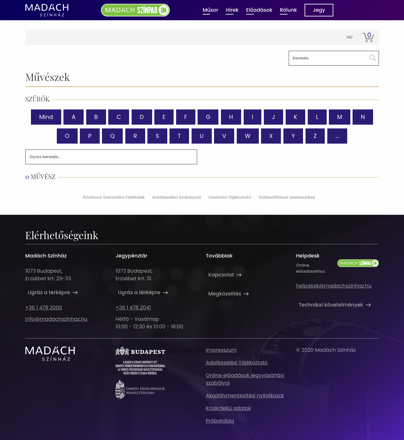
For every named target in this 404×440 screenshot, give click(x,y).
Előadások (259, 10)
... (337, 136)
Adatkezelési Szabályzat (176, 197)
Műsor (210, 10)
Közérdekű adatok (228, 408)
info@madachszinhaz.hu (56, 319)
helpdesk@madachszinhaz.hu (333, 285)
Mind (46, 117)
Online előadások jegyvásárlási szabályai (245, 379)
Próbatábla (220, 421)
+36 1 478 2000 (43, 307)
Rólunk (288, 10)
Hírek (232, 10)
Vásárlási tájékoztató (229, 197)
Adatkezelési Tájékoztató (237, 362)
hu (350, 37)
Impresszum (221, 350)
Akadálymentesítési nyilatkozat (245, 395)
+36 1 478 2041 (133, 307)
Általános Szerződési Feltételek (114, 197)
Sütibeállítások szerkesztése (286, 197)
